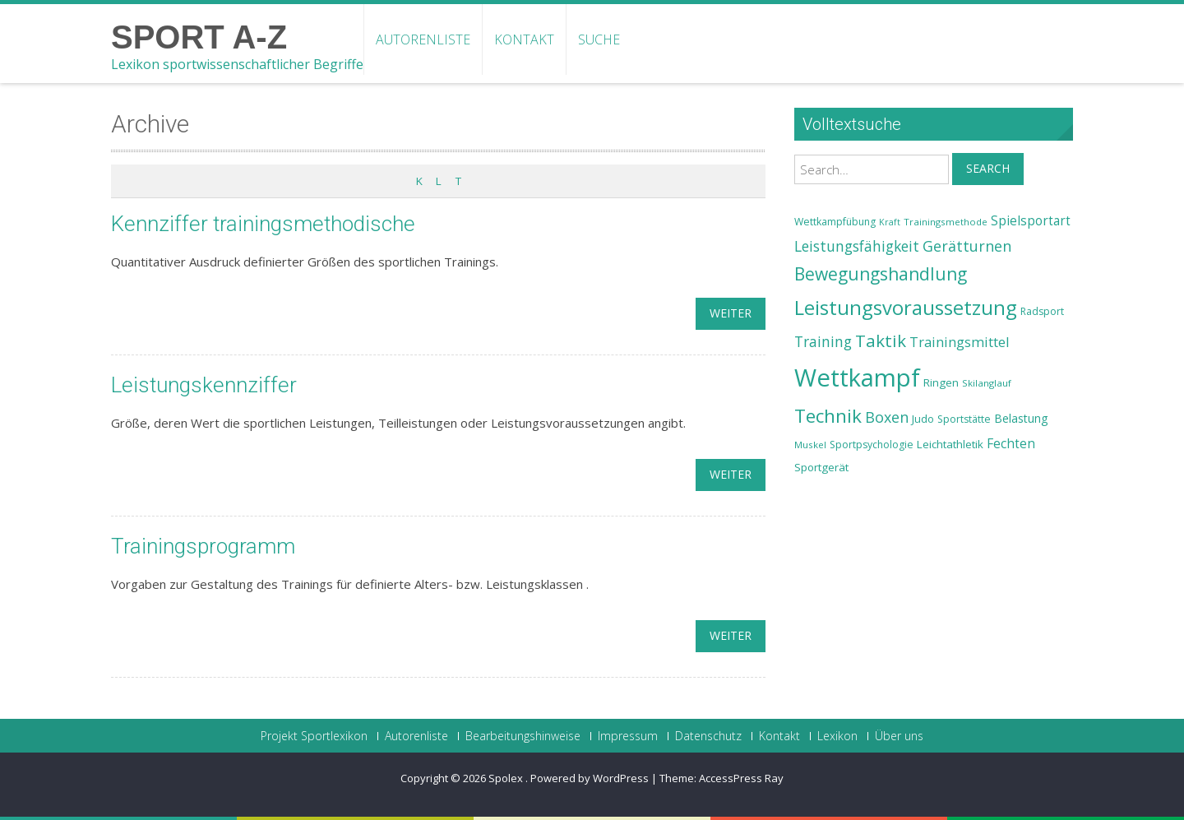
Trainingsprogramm (203, 546)
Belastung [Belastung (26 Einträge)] (1021, 418)
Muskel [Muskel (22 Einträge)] (810, 444)
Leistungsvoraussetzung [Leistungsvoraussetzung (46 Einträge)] (905, 307)
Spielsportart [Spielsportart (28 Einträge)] (1031, 220)
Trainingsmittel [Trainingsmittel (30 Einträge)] (959, 341)
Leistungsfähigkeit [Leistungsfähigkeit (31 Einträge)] (856, 246)
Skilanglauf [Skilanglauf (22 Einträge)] (986, 383)
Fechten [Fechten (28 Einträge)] (1011, 443)
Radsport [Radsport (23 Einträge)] (1042, 311)
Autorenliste (423, 39)
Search (988, 168)
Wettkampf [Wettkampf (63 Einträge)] (857, 377)
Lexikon (837, 736)
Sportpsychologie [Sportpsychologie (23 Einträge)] (871, 445)
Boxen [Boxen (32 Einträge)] (887, 417)
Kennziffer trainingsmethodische (263, 223)
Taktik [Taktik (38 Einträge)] (880, 340)
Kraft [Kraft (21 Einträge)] (889, 222)
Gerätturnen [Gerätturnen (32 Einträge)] (967, 246)
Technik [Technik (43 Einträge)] (828, 416)
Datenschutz (708, 736)
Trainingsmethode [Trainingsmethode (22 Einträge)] (945, 221)
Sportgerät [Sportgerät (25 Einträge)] (821, 467)
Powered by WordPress (589, 778)
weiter (731, 313)
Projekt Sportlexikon (314, 736)
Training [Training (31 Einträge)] (823, 341)
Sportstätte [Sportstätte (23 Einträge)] (964, 419)
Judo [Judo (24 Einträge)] (923, 418)
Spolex (506, 778)
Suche (599, 39)
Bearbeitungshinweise (522, 736)
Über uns (899, 736)
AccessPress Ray (741, 778)
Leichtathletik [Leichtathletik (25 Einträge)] (950, 444)
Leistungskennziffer (204, 385)
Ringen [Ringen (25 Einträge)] (941, 382)
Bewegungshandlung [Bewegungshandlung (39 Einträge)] (880, 273)
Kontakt (524, 39)
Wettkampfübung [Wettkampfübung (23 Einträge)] (835, 222)
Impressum (628, 736)
